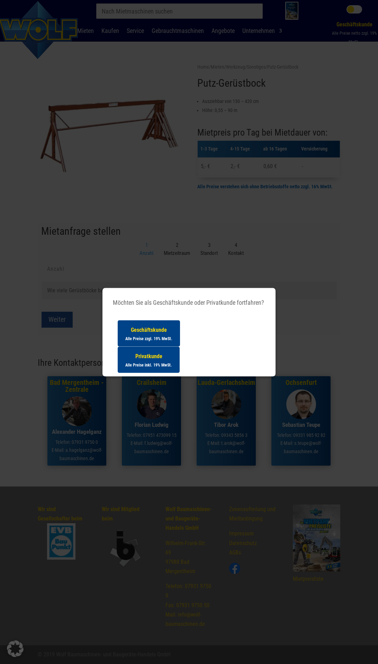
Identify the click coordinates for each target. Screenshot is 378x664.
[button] (15, 648)
